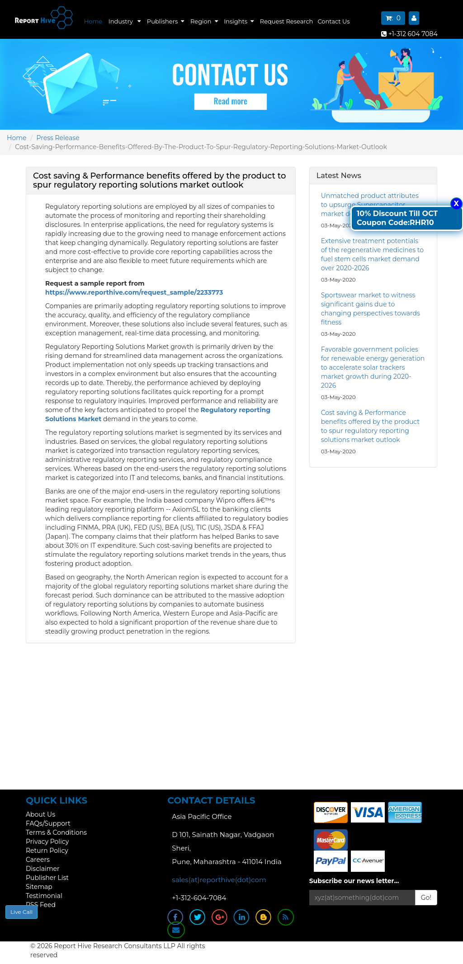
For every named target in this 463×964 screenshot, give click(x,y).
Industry (125, 21)
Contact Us (333, 21)
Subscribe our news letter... (354, 881)
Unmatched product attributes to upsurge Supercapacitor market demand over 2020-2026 (372, 205)
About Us (40, 814)
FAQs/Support (48, 823)
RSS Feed (41, 905)
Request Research (286, 21)
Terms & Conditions (56, 832)
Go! (426, 897)
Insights (239, 21)
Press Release (58, 138)
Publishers (165, 21)
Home (93, 21)
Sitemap (39, 887)
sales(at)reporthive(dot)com (219, 879)
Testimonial (44, 896)
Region (204, 21)
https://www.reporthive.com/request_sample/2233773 (134, 292)
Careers (38, 860)
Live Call (21, 911)
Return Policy (47, 850)
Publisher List (47, 878)
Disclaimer (43, 869)
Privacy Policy (47, 841)
